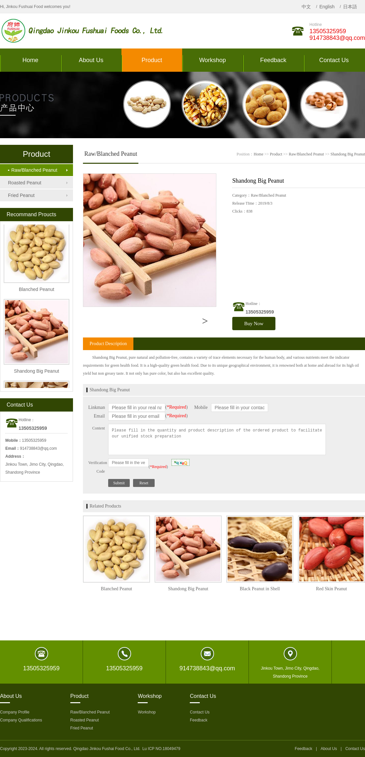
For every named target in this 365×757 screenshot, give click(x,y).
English (326, 6)
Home (258, 154)
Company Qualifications (21, 720)
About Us (329, 748)
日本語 (350, 6)
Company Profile (15, 712)
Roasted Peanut (24, 182)
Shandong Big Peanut (347, 154)
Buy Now (253, 323)
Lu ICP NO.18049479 (161, 748)
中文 (306, 6)
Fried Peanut (21, 195)
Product (276, 154)
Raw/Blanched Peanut (32, 170)
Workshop (147, 712)
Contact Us (199, 712)
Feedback (198, 720)
